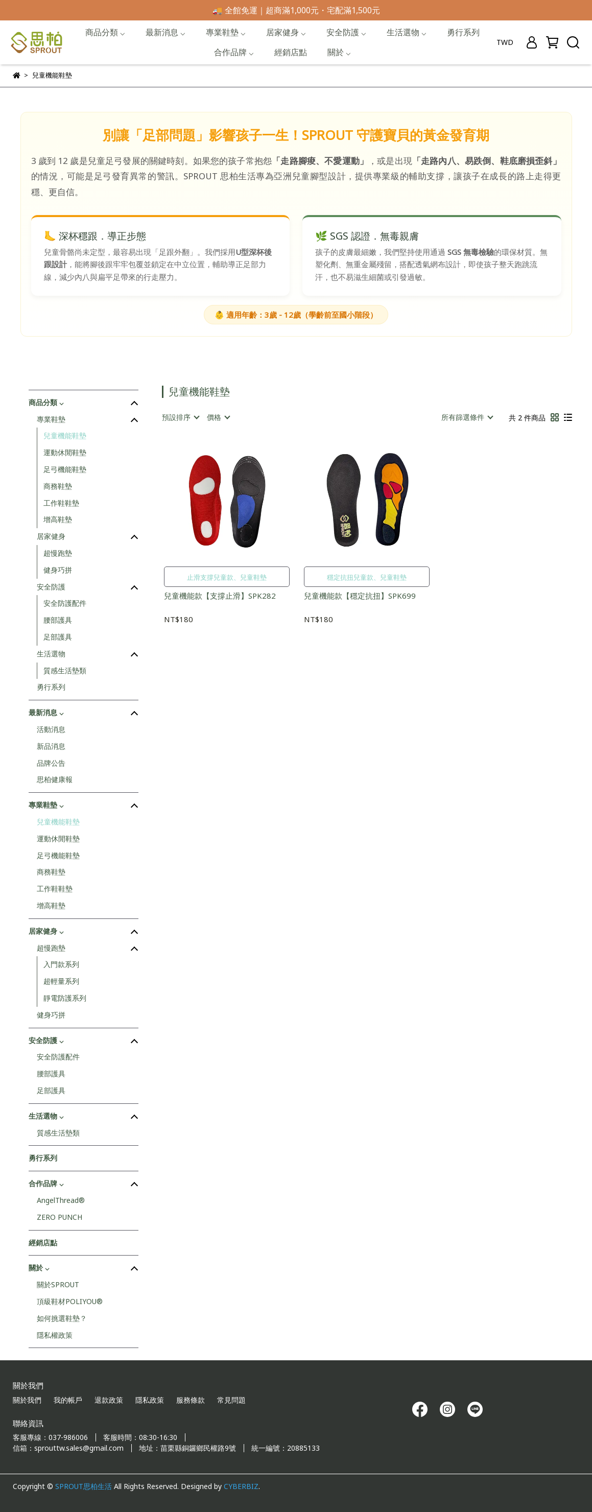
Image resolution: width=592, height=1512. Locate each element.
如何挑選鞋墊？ (62, 1318)
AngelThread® (61, 1200)
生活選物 (51, 653)
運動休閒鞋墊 (64, 452)
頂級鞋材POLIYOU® (70, 1301)
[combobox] (180, 417)
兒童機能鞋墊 (64, 435)
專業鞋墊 (51, 419)
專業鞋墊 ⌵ (226, 32)
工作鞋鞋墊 (61, 503)
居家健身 (51, 536)
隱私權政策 (55, 1335)
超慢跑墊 (57, 553)
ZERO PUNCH (59, 1217)
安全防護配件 (64, 603)
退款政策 (108, 1400)
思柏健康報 (55, 779)
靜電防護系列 (64, 998)
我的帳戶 (68, 1400)
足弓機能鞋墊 (64, 469)
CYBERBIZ (241, 1486)
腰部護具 (57, 620)
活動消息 (51, 729)
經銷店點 (290, 52)
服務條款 (190, 1400)
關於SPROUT (58, 1284)
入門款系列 (61, 964)
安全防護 (51, 587)
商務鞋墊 (57, 486)
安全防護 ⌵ (346, 32)
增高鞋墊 (57, 519)
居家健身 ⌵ (286, 32)
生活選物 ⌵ (407, 32)
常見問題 (231, 1400)
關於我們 (27, 1400)
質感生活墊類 (64, 670)
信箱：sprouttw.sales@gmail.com (68, 1448)
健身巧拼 (57, 570)
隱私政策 (149, 1400)
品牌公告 (51, 763)
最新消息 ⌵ (165, 32)
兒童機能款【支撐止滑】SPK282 (220, 596)
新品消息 (51, 746)
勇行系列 (463, 32)
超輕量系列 (61, 981)
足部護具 (57, 637)
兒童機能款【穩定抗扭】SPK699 (360, 596)
